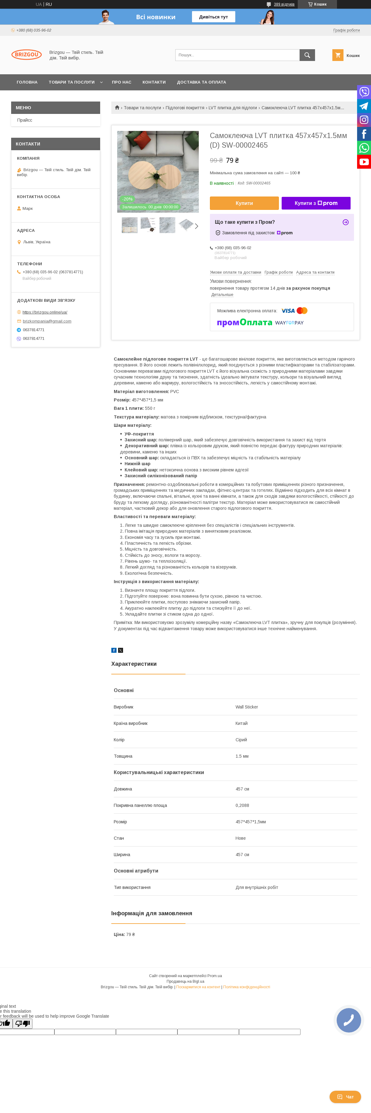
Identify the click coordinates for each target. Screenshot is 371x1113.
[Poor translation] (22, 1024)
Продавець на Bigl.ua (185, 981)
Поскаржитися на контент (198, 987)
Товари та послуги (72, 82)
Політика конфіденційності (246, 987)
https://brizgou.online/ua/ (45, 312)
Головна (27, 82)
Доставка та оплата (201, 82)
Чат (345, 1097)
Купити (244, 203)
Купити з (316, 203)
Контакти (154, 82)
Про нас (121, 82)
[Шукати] (307, 55)
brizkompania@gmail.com (47, 321)
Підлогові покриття (185, 107)
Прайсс (24, 120)
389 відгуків (284, 4)
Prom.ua (214, 976)
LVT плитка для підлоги (233, 107)
